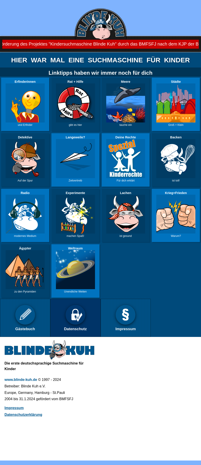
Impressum (14, 408)
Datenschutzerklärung (23, 415)
